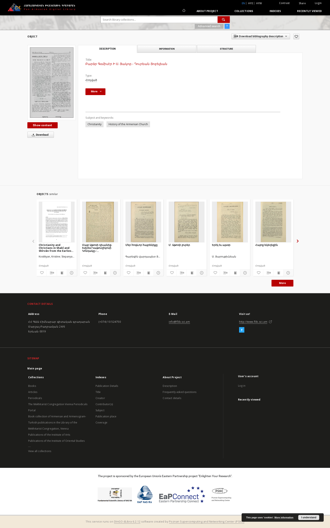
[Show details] (71, 273)
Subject (100, 410)
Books (32, 386)
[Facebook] (241, 330)
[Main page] (183, 11)
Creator (100, 398)
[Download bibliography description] (52, 273)
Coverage (101, 422)
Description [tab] (107, 48)
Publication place (106, 416)
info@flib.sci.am (179, 322)
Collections (243, 11)
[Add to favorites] (296, 36)
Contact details (172, 398)
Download (39, 135)
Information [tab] (167, 48)
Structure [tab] (226, 48)
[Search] (224, 19)
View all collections (39, 451)
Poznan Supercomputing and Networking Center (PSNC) (206, 521)
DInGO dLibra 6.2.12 (127, 521)
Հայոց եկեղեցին (266, 245)
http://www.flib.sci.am (253, 322)
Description (170, 386)
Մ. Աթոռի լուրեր (179, 245)
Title (98, 392)
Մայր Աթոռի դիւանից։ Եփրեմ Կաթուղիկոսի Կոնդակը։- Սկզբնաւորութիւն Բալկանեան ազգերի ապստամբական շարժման (97, 248)
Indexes (275, 11)
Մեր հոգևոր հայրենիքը (141, 245)
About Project (207, 11)
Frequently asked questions (179, 392)
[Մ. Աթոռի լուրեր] (186, 222)
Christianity (94, 124)
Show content (42, 125)
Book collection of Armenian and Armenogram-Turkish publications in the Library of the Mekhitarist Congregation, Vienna (57, 422)
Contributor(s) (104, 404)
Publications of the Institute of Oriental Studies (56, 441)
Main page (34, 368)
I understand (308, 517)
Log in (241, 385)
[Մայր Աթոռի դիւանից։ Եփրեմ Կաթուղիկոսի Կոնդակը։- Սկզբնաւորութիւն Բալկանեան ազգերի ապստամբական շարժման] (100, 222)
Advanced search (209, 26)
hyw (259, 3)
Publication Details (107, 386)
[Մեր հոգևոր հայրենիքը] (143, 222)
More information (283, 517)
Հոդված (91, 80)
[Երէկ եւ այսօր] (230, 222)
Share (302, 3)
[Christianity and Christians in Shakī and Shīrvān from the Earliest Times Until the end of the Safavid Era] (57, 222)
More (282, 283)
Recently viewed (309, 11)
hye (250, 3)
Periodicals (35, 398)
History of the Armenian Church (128, 124)
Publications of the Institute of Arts (49, 434)
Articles (32, 392)
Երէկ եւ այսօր (221, 245)
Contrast (284, 3)
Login (318, 3)
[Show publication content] (62, 273)
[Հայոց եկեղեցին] (273, 222)
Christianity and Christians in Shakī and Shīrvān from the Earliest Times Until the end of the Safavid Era (56, 248)
